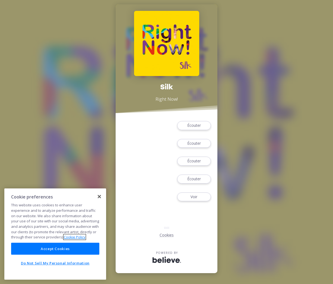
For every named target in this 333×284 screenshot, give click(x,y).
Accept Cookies (55, 248)
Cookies (167, 235)
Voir (194, 197)
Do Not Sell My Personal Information (55, 263)
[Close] (99, 197)
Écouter (194, 125)
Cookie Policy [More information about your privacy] (74, 237)
